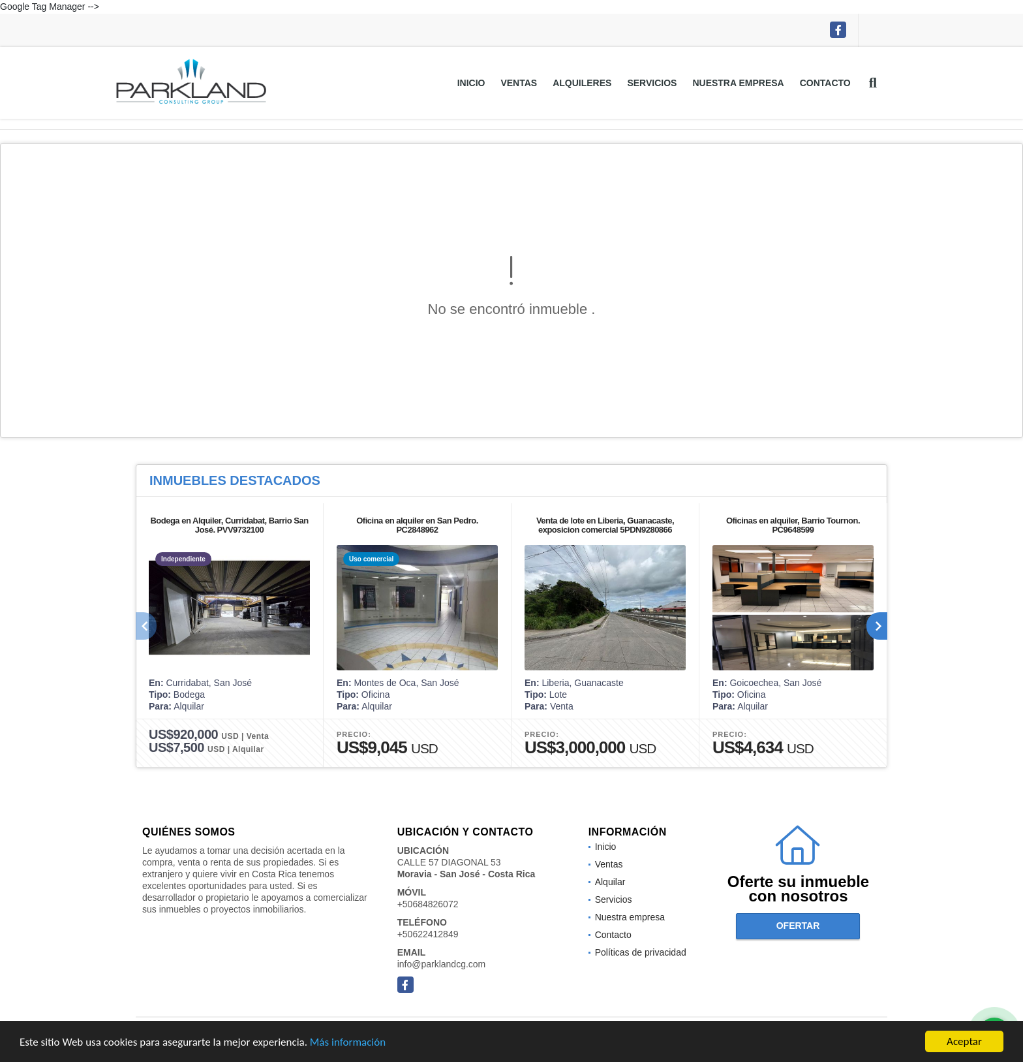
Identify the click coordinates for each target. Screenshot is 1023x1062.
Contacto (825, 83)
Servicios (652, 83)
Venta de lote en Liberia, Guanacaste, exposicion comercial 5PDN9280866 (605, 525)
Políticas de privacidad (640, 952)
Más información (348, 1043)
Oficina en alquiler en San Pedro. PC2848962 (417, 525)
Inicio (471, 83)
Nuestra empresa (738, 83)
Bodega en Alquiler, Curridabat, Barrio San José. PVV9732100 (229, 525)
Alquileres (582, 83)
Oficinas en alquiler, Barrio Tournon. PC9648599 (793, 525)
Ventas (518, 83)
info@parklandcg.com (441, 964)
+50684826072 (428, 904)
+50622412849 (428, 934)
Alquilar (610, 882)
